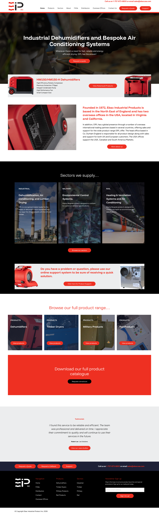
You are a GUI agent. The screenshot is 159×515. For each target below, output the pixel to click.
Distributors (85, 8)
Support (145, 8)
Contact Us (112, 8)
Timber (79, 487)
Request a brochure (79, 381)
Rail (78, 495)
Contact (39, 495)
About (68, 8)
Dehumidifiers (61, 483)
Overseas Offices (99, 8)
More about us (116, 147)
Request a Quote (128, 8)
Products (51, 8)
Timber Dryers (61, 487)
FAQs (76, 8)
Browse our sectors (79, 250)
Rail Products (61, 495)
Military (79, 491)
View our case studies (79, 448)
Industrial (80, 483)
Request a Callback (48, 466)
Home (42, 8)
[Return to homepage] (16, 6)
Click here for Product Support (79, 284)
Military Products (62, 491)
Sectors (60, 8)
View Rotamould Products (103, 86)
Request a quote (79, 61)
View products (18, 343)
